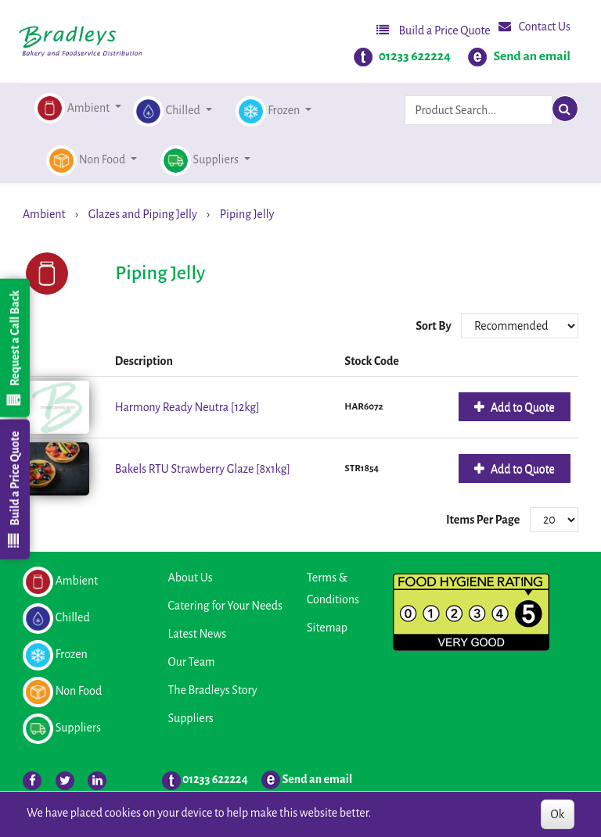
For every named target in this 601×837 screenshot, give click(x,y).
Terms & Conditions (333, 588)
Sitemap (327, 627)
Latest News (197, 634)
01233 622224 (415, 56)
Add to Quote (521, 407)
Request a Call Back (14, 348)
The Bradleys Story (212, 690)
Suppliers (191, 718)
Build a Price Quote (433, 30)
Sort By (434, 326)
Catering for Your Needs (225, 605)
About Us (190, 577)
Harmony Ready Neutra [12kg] (187, 407)
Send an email (531, 56)
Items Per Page (483, 519)
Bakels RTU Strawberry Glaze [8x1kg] (202, 469)
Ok (557, 814)
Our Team (191, 662)
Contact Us (534, 26)
